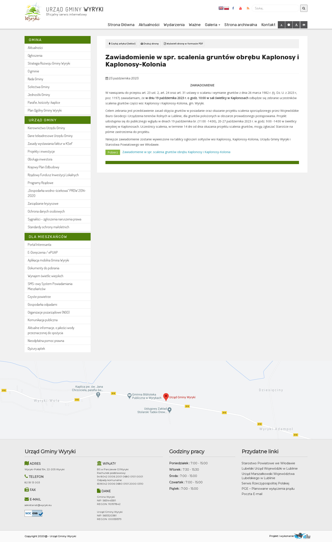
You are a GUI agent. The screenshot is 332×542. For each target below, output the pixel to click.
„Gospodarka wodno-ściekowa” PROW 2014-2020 (57, 193)
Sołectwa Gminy (39, 86)
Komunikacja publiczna (43, 320)
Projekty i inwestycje (41, 151)
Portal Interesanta (39, 244)
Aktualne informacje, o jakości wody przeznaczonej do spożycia (51, 330)
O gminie (33, 71)
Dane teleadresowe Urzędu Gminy (50, 135)
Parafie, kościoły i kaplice (44, 102)
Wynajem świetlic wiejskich (45, 276)
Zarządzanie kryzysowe (43, 203)
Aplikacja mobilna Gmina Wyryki (48, 260)
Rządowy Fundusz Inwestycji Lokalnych (53, 175)
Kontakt (268, 24)
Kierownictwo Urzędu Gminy (46, 128)
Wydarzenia (174, 24)
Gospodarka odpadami (42, 304)
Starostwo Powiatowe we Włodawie (268, 463)
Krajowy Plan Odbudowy (43, 167)
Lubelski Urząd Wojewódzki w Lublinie (270, 468)
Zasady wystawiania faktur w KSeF (50, 143)
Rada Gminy (35, 79)
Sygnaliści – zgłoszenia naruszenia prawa (54, 219)
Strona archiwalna (240, 24)
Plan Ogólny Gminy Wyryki (45, 110)
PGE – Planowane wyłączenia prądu (268, 489)
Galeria (212, 24)
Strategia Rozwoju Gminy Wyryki (49, 63)
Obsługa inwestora (40, 159)
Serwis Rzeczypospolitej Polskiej (265, 483)
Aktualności (149, 24)
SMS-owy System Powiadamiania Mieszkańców (50, 286)
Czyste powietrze (39, 296)
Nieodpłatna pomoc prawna (46, 340)
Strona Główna (121, 24)
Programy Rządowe (40, 182)
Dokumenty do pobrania (43, 268)
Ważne (195, 24)
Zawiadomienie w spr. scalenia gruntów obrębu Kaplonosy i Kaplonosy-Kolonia (176, 152)
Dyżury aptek (36, 348)
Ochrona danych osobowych (46, 211)
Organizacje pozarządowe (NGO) (49, 312)
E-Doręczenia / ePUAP (43, 252)
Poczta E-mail (252, 494)
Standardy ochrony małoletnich (48, 227)
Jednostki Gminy (39, 94)
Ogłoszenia (35, 55)
